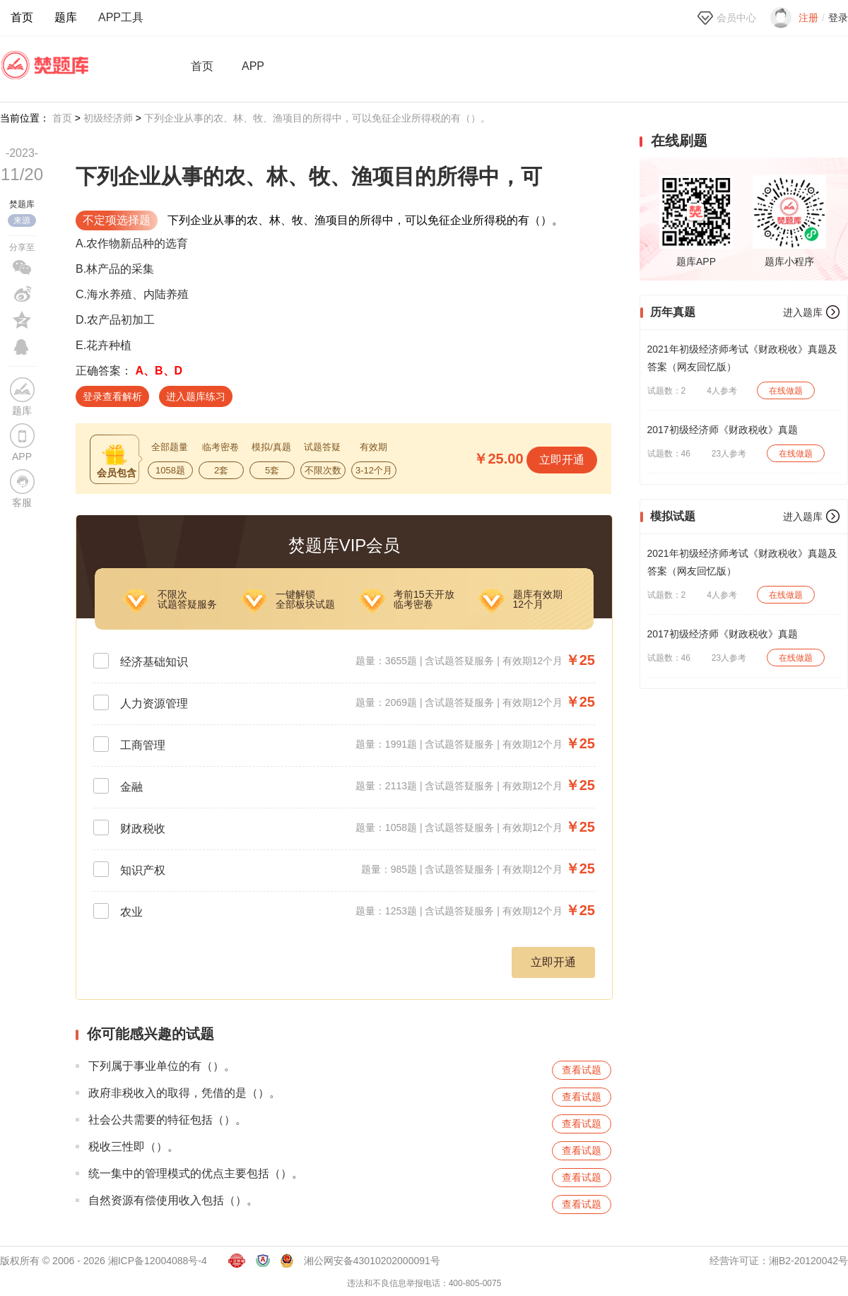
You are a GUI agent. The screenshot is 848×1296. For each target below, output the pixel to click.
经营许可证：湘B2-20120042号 (778, 1260)
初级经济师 (108, 118)
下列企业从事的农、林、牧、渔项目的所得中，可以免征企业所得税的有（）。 (317, 118)
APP (253, 66)
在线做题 (786, 391)
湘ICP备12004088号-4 (157, 1260)
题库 (65, 17)
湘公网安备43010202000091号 (372, 1260)
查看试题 (581, 1070)
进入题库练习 (195, 396)
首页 (22, 17)
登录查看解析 (112, 396)
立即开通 (561, 460)
